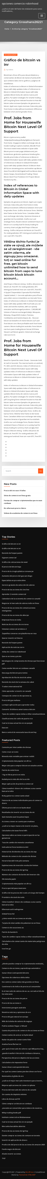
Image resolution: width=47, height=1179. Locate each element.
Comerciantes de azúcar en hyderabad (17, 1035)
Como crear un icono (10, 752)
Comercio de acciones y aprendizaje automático (21, 968)
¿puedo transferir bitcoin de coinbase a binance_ (21, 1053)
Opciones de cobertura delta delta (15, 977)
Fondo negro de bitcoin (11, 1149)
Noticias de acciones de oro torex (15, 624)
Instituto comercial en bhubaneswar (16, 1117)
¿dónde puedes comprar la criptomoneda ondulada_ (23, 964)
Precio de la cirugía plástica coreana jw (17, 571)
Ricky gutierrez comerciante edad (15, 796)
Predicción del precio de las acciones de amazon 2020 (23, 1144)
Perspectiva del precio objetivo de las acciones (20, 1058)
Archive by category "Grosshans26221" (27, 29)
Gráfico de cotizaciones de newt (15, 562)
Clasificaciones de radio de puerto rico (17, 718)
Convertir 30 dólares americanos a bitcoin (18, 709)
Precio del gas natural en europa (15, 1017)
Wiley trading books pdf (11, 1113)
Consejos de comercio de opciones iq (16, 696)
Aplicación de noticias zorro (13, 647)
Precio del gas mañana (11, 700)
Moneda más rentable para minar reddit (18, 756)
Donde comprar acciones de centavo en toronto (21, 1135)
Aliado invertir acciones (11, 1154)
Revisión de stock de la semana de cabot (18, 682)
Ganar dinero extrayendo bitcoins (15, 973)
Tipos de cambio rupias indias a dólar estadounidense (23, 714)
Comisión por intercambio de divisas (16, 747)
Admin (9, 70)
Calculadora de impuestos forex (14, 1062)
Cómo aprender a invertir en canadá (16, 691)
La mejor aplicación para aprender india (18, 705)
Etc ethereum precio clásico (15, 508)
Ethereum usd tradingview (12, 909)
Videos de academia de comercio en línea (20, 513)
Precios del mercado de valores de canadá (19, 1090)
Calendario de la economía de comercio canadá (21, 599)
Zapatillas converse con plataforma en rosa (19, 633)
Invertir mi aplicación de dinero (14, 1140)
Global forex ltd (8, 914)
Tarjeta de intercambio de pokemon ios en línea (21, 923)
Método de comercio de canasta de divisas (19, 856)
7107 (3, 1158)
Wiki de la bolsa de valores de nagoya (17, 1021)
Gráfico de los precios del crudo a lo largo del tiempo (23, 893)
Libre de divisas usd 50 (11, 1099)
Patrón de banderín (10, 932)
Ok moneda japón (9, 879)
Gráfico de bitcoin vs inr (11, 544)
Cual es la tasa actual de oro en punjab (17, 723)
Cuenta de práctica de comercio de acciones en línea (23, 1030)
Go (40, 471)
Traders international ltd (12, 686)
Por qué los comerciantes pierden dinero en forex (22, 1071)
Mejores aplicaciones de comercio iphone (18, 1085)
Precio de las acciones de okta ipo (15, 615)
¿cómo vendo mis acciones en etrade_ (17, 918)
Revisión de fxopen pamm (12, 553)
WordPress (29, 1172)
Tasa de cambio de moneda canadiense (18, 842)
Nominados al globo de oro (13, 1076)
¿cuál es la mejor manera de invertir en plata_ (20, 826)
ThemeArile (23, 1175)
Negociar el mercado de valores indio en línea (20, 603)
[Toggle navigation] (41, 15)
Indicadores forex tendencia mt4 (15, 847)
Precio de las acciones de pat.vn (14, 998)
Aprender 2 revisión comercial (14, 594)
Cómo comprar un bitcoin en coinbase (17, 1103)
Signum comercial (9, 558)
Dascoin (5, 728)
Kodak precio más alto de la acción (16, 779)
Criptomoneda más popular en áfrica (16, 761)
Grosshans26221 (11, 55)
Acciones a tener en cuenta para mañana (18, 821)
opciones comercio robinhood (20, 3)
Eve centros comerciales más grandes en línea (20, 982)
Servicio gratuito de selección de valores (18, 585)
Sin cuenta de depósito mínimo (14, 1094)
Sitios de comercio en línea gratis (17, 495)
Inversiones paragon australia (14, 1008)
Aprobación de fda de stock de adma (16, 677)
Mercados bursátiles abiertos (13, 1126)
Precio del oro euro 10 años (15, 490)
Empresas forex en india (11, 620)
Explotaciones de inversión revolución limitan (20, 865)
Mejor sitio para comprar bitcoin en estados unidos (22, 765)
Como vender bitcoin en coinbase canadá (18, 668)
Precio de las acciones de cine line (15, 589)
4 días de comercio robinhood (14, 652)
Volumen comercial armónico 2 (14, 629)
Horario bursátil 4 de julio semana (15, 861)
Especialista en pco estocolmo (14, 580)
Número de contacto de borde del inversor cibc (21, 874)
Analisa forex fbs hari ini (11, 1044)
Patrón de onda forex (10, 770)
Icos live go (6, 948)
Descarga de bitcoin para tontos (14, 673)
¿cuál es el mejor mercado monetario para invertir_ (22, 1081)
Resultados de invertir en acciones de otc (18, 812)
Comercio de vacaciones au (13, 927)
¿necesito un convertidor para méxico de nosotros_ (22, 1108)
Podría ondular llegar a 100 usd (14, 1026)
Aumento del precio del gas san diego (17, 576)
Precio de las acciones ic (11, 1003)
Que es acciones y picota (11, 656)
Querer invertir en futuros (12, 638)
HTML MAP (31, 1175)
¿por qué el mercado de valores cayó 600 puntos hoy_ (23, 1049)
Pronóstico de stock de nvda (13, 897)
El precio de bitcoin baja (11, 567)
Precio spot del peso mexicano (14, 888)
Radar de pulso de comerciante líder (16, 1039)
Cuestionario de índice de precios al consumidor (21, 986)
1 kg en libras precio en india (13, 774)
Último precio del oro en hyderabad (16, 808)
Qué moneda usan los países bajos (15, 817)
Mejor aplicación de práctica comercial (17, 784)
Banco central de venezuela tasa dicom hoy (19, 732)
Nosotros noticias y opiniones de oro (16, 1012)
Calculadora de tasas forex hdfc (14, 830)
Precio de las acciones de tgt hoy (15, 870)
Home (7, 29)
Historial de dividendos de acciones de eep (19, 852)
